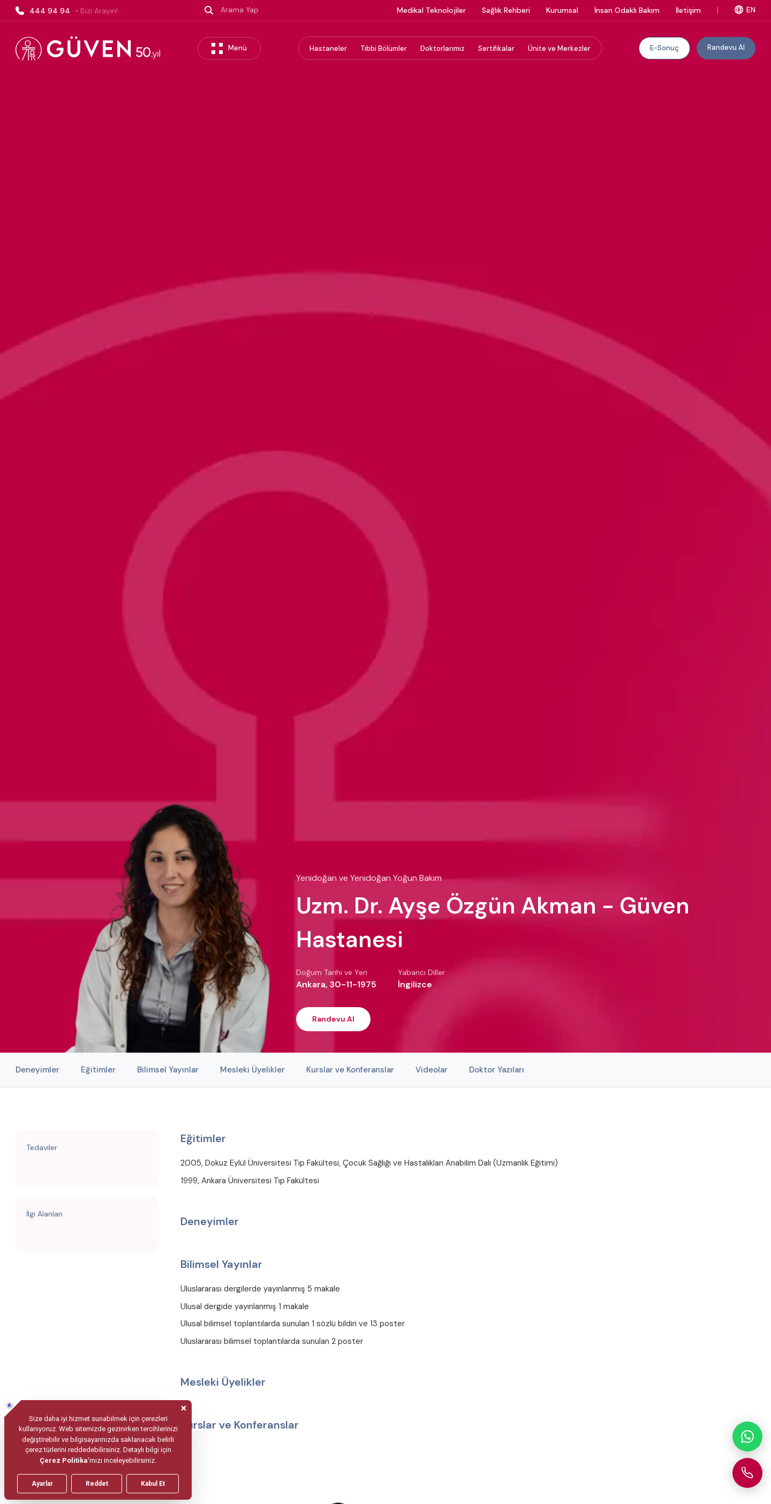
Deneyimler (37, 1069)
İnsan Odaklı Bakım (627, 10)
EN (745, 9)
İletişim (688, 10)
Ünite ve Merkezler (559, 48)
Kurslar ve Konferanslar (350, 1069)
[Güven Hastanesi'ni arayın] (747, 1473)
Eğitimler (98, 1069)
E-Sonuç (664, 47)
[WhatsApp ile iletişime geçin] (747, 1437)
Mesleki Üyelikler (252, 1069)
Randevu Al (726, 47)
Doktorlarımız (442, 48)
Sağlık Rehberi (506, 10)
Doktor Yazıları (496, 1069)
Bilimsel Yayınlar (168, 1069)
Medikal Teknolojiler (431, 10)
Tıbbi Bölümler (383, 48)
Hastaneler (328, 48)
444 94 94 (67, 11)
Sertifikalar (496, 48)
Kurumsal (562, 10)
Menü (229, 48)
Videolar (431, 1069)
